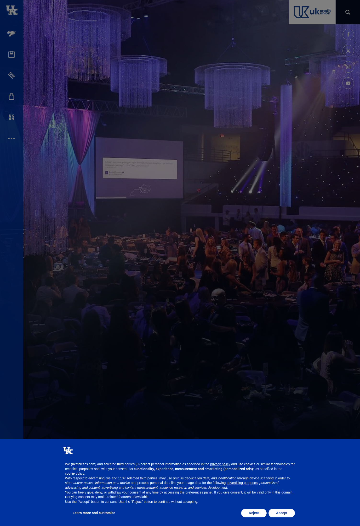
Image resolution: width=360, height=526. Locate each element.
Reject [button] (254, 513)
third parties (148, 478)
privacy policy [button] (220, 464)
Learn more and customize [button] (94, 513)
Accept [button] (281, 513)
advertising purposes (242, 483)
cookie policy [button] (74, 473)
